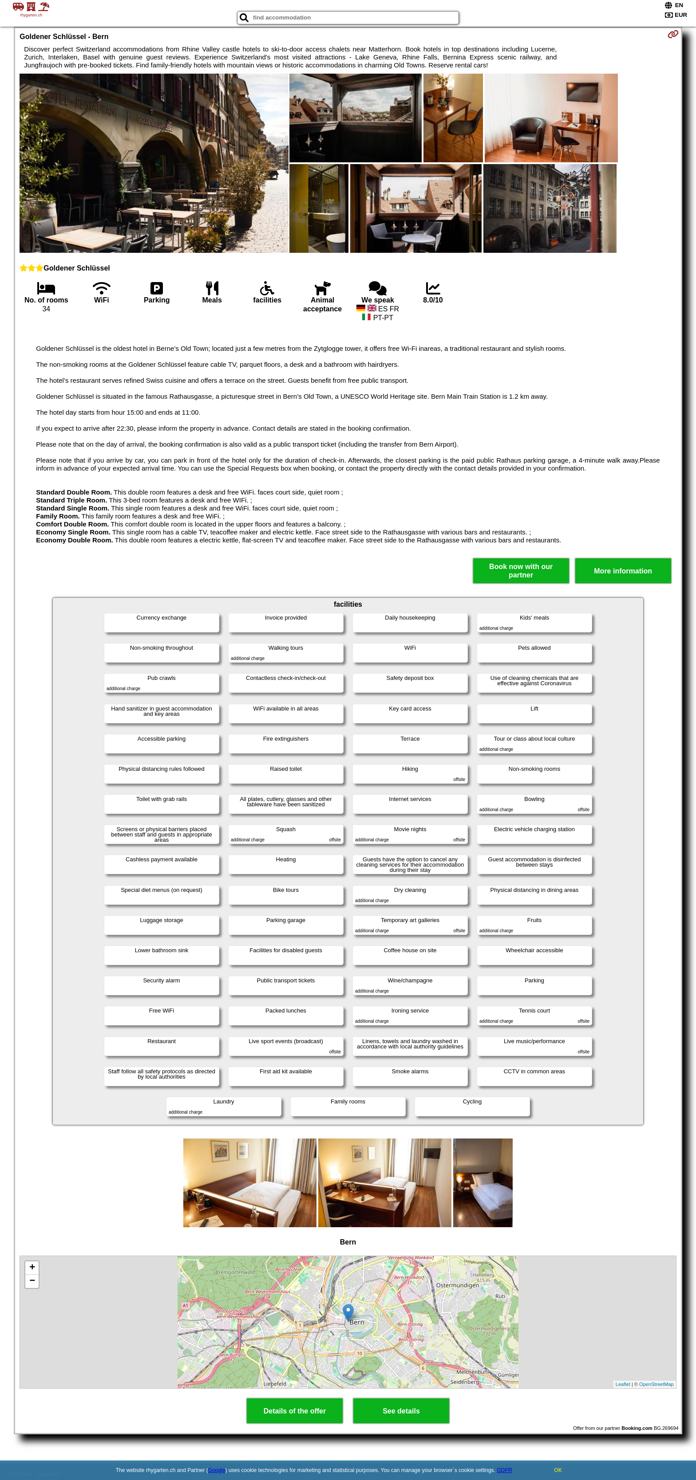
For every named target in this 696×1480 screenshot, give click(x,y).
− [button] (32, 1281)
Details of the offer (295, 1411)
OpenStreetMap (656, 1384)
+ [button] (32, 1268)
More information (623, 571)
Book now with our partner (521, 571)
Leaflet (623, 1384)
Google (216, 1470)
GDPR (504, 1470)
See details (401, 1411)
